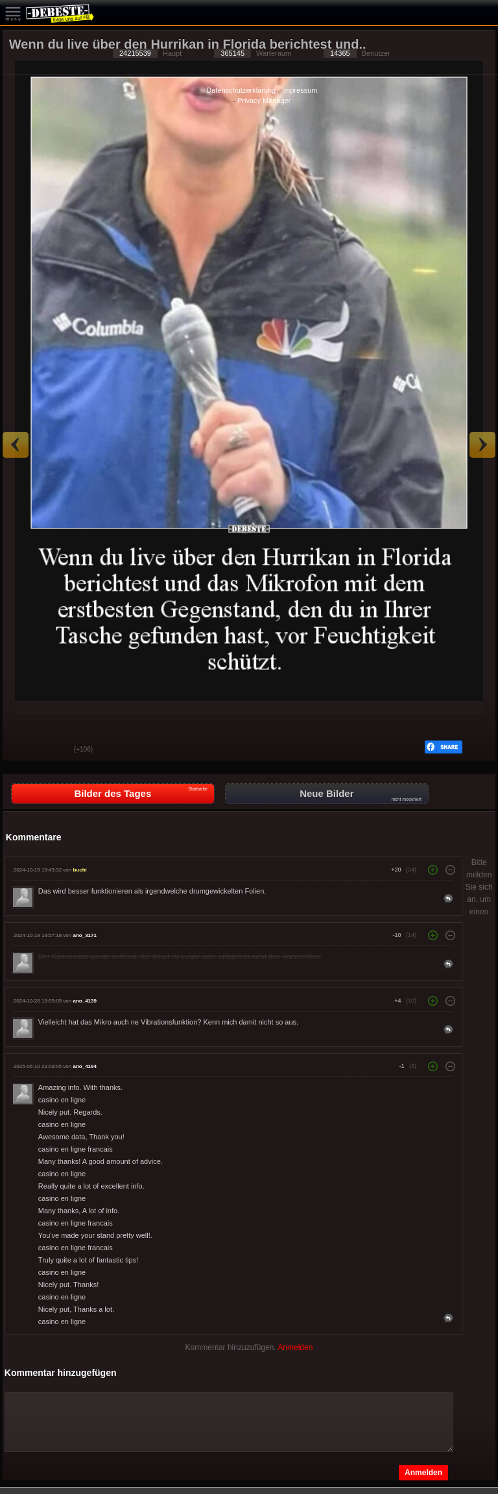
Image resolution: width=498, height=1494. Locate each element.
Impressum (299, 90)
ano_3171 (84, 935)
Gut (22, 750)
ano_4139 (84, 1001)
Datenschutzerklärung (241, 90)
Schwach (54, 750)
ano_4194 (84, 1066)
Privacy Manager (264, 100)
